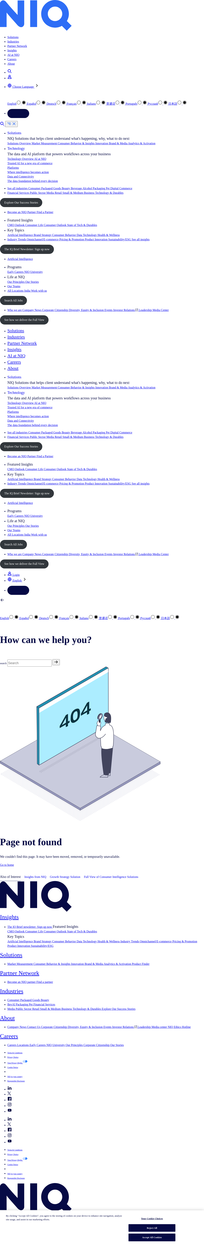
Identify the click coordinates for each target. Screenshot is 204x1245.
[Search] (29, 663)
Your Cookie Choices (152, 1218)
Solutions (12, 37)
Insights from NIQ (35, 876)
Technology (16, 148)
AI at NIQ (13, 54)
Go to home (7, 864)
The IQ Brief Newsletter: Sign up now (26, 249)
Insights (12, 50)
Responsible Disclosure (16, 1081)
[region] (102, 1227)
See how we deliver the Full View (24, 319)
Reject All (152, 1228)
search (3, 663)
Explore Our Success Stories (21, 202)
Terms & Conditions (15, 1053)
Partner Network (17, 46)
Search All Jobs (13, 300)
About (11, 63)
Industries (13, 41)
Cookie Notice (12, 1067)
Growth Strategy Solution (65, 876)
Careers (11, 59)
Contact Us (18, 113)
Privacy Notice (12, 1057)
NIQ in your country (15, 1077)
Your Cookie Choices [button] (20, 1071)
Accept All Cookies (152, 1237)
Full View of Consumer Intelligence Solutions (111, 876)
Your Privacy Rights (15, 1063)
